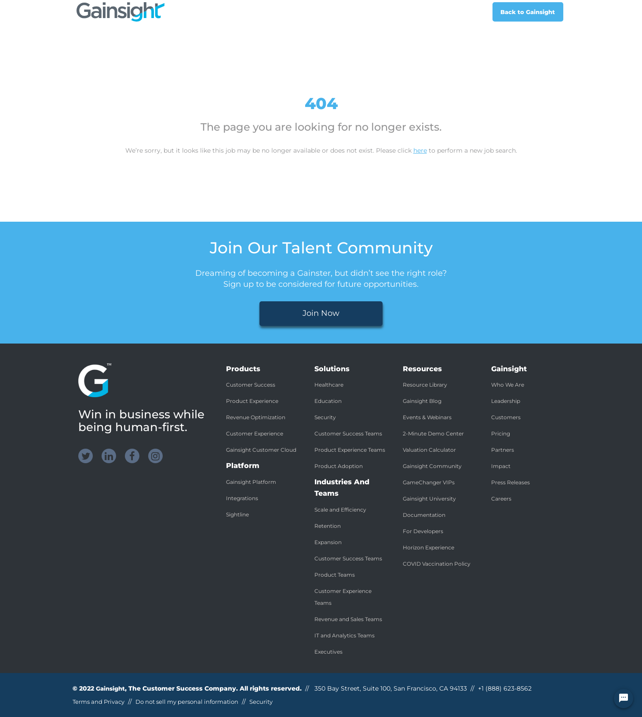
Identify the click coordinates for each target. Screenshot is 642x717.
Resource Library (425, 384)
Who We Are (507, 384)
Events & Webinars (427, 417)
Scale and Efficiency (340, 509)
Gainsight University (429, 498)
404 (321, 103)
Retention (327, 526)
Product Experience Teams (349, 449)
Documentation (424, 515)
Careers (501, 498)
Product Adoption (338, 466)
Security (325, 417)
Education (328, 401)
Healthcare (328, 384)
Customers (506, 417)
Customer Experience (254, 433)
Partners (502, 449)
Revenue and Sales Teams (348, 619)
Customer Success (250, 384)
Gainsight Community (432, 466)
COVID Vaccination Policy (437, 563)
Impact (501, 466)
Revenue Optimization (255, 417)
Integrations (242, 498)
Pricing (500, 433)
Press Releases (510, 482)
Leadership (505, 401)
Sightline (237, 514)
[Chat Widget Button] (623, 698)
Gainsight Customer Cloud (261, 449)
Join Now (321, 313)
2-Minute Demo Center (433, 433)
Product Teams (334, 574)
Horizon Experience (428, 547)
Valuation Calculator (429, 449)
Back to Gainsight (527, 11)
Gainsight (110, 688)
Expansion (328, 542)
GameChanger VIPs (429, 482)
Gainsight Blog (422, 401)
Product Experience (252, 401)
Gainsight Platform (251, 482)
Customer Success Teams (348, 433)
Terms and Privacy (98, 701)
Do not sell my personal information (186, 701)
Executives (328, 651)
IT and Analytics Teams (344, 635)
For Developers (423, 531)
